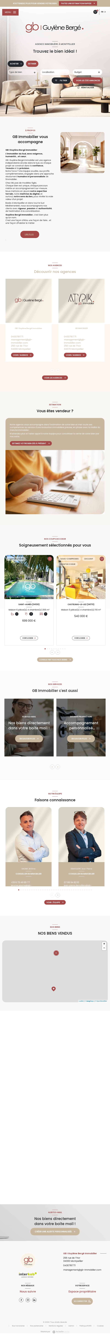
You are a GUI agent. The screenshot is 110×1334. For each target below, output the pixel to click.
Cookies (100, 1326)
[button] (58, 652)
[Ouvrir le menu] (10, 12)
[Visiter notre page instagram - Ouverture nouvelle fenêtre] (28, 1300)
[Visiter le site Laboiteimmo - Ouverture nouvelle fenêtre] (60, 1332)
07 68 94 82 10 (71, 882)
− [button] (104, 948)
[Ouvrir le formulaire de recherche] (61, 80)
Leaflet (81, 1001)
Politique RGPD (85, 1326)
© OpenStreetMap (101, 1001)
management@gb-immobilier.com (21, 341)
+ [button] (104, 944)
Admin (71, 1326)
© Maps (89, 1001)
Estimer (32, 63)
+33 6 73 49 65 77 (20, 882)
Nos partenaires (36, 1326)
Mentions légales (56, 1326)
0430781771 (17, 336)
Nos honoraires (18, 1326)
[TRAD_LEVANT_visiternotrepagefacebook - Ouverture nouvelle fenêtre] (21, 1300)
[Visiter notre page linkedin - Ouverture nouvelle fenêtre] (34, 1300)
